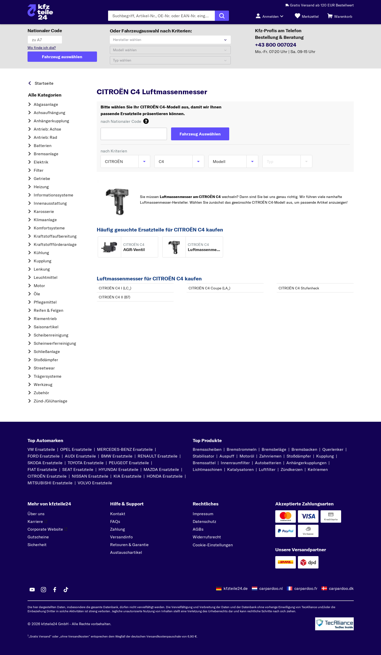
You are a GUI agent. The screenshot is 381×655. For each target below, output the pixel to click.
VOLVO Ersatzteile (95, 482)
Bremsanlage (46, 153)
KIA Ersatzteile (127, 476)
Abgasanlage (46, 104)
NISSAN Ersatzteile (90, 476)
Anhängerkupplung (51, 120)
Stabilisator (203, 456)
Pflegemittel (45, 302)
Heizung (41, 186)
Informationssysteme (53, 194)
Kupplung (42, 260)
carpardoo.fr (305, 588)
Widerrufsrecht (207, 537)
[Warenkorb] (340, 16)
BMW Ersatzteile (116, 456)
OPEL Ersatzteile (76, 449)
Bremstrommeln (241, 449)
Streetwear (44, 367)
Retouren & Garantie (129, 544)
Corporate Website (47, 529)
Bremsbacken (304, 449)
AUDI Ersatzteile (80, 456)
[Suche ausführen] (222, 16)
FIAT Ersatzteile (42, 469)
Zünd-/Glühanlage (50, 400)
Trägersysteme (47, 376)
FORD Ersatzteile (44, 456)
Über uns (36, 513)
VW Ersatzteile (41, 449)
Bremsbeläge (274, 449)
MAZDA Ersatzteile (161, 469)
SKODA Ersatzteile (45, 462)
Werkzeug (43, 384)
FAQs (115, 521)
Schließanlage (47, 351)
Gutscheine (38, 537)
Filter (38, 170)
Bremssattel (204, 462)
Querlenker (332, 449)
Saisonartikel (46, 326)
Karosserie (44, 211)
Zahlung (117, 529)
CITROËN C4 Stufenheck (299, 288)
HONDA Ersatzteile (165, 476)
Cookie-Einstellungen (213, 544)
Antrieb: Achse (47, 129)
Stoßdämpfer (46, 359)
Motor (39, 285)
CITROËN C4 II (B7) (114, 297)
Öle (37, 293)
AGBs (198, 529)
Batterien (42, 145)
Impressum (203, 513)
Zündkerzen (292, 469)
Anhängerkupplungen (306, 462)
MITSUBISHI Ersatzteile (50, 482)
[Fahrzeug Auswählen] (200, 133)
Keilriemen (318, 469)
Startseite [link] (44, 83)
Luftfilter (267, 469)
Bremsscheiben (207, 449)
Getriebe (42, 178)
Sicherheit (37, 544)
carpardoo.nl (271, 588)
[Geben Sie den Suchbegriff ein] (161, 16)
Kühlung (41, 252)
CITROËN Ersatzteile (47, 476)
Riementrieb (45, 318)
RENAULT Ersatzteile (158, 456)
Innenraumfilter (235, 462)
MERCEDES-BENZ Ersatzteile (125, 449)
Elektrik (41, 162)
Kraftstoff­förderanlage (55, 244)
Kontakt (117, 513)
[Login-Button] (271, 16)
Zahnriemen (270, 456)
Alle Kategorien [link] (44, 95)
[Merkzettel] (306, 16)
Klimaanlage (45, 219)
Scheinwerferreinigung (55, 343)
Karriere (37, 521)
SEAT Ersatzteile (77, 469)
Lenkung (42, 269)
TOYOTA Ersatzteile (86, 462)
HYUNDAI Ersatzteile (118, 469)
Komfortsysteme (49, 227)
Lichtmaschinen (207, 469)
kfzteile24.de (236, 588)
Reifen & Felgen (48, 310)
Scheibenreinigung (51, 335)
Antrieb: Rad (45, 137)
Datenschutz (204, 521)
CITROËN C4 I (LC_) (115, 288)
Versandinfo (121, 537)
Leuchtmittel (45, 277)
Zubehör (41, 392)
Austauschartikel (126, 552)
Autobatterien (268, 462)
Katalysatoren (240, 469)
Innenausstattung (50, 203)
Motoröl (247, 456)
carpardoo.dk (341, 588)
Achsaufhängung (49, 112)
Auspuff (226, 456)
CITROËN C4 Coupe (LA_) (209, 288)
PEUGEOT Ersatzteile (129, 462)
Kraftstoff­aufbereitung (55, 236)
